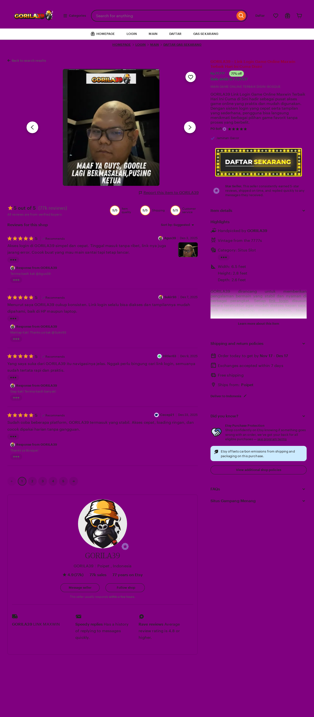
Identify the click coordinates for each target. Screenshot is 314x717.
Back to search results (29, 60)
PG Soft (216, 129)
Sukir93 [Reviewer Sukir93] (170, 297)
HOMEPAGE (121, 44)
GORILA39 (257, 230)
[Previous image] (32, 127)
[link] (11, 481)
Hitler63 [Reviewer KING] (169, 356)
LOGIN (132, 34)
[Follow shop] (125, 587)
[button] (125, 546)
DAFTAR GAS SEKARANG (182, 44)
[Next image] (190, 127)
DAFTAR (175, 34)
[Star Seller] (224, 129)
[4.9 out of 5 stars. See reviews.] (238, 129)
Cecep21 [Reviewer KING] (167, 415)
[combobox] (163, 16)
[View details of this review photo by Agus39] (188, 249)
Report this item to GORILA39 (169, 192)
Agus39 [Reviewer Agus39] (170, 238)
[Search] (241, 16)
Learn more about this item (258, 323)
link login (278, 300)
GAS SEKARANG (206, 34)
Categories (74, 16)
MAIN (153, 34)
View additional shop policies (258, 470)
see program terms (272, 439)
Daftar (260, 15)
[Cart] (299, 16)
